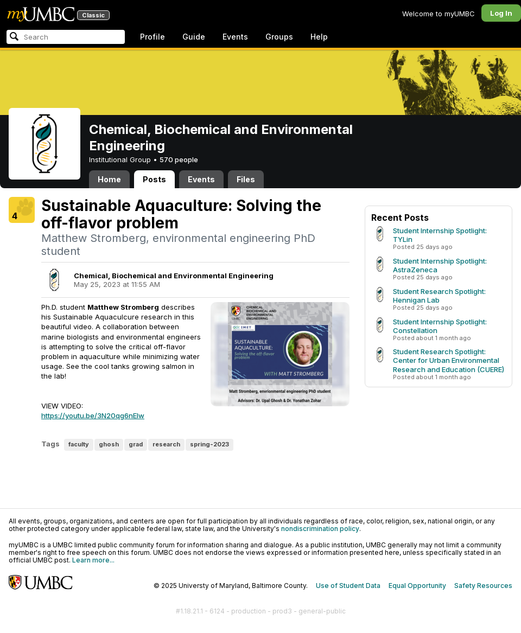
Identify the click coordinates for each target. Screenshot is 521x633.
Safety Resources (483, 585)
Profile (152, 36)
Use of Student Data (348, 585)
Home (109, 179)
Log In (501, 13)
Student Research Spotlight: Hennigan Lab (439, 295)
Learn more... (93, 560)
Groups (279, 36)
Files (246, 179)
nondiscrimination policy (320, 529)
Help (319, 36)
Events (235, 36)
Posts (154, 179)
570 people (179, 159)
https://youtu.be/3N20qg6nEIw (92, 415)
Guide (193, 36)
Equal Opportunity (417, 585)
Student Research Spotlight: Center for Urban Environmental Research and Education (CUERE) (448, 360)
